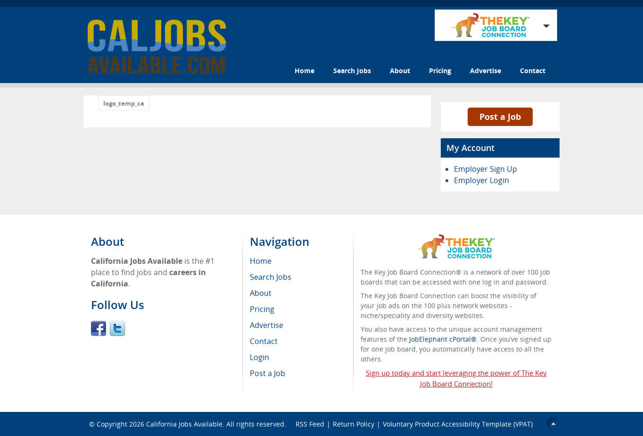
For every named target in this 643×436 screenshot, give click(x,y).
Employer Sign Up (485, 169)
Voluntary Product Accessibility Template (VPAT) (458, 423)
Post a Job (500, 116)
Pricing (440, 70)
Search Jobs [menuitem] (270, 277)
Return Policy (353, 423)
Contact (532, 70)
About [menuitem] (261, 293)
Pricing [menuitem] (262, 309)
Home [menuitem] (261, 261)
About (400, 70)
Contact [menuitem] (264, 341)
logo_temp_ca (123, 103)
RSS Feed (310, 423)
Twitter (117, 328)
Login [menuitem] (259, 357)
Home (304, 70)
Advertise (485, 70)
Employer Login (481, 180)
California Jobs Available (184, 423)
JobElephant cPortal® (443, 339)
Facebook (98, 328)
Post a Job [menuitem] (267, 373)
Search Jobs (352, 70)
